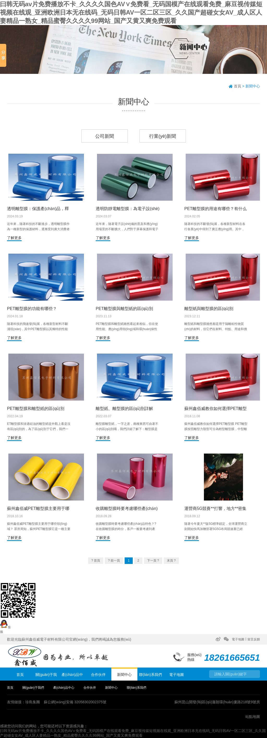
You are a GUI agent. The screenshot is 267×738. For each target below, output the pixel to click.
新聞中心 (252, 86)
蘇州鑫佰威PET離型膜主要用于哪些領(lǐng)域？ (38, 508)
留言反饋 (253, 639)
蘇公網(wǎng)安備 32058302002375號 (75, 702)
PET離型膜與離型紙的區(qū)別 (124, 308)
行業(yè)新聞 (162, 136)
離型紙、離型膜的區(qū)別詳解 (124, 408)
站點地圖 (252, 717)
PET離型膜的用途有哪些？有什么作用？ (215, 208)
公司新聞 (104, 136)
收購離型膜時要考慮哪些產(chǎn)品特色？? (126, 508)
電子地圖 (238, 639)
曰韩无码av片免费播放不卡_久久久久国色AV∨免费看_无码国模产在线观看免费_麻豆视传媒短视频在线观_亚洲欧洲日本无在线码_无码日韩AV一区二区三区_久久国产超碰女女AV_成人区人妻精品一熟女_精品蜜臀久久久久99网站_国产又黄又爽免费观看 (131, 12)
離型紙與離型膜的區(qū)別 (208, 308)
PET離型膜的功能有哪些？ (32, 308)
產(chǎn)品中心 (72, 676)
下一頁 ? (153, 560)
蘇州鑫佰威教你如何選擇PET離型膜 (215, 408)
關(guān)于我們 (46, 676)
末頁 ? (171, 560)
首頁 (237, 86)
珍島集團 (32, 702)
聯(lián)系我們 (150, 674)
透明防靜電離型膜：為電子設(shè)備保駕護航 (127, 208)
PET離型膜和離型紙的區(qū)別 (35, 408)
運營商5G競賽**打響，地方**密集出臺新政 (215, 508)
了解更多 (14, 238)
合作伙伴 (98, 674)
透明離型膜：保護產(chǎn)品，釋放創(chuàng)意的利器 (38, 208)
